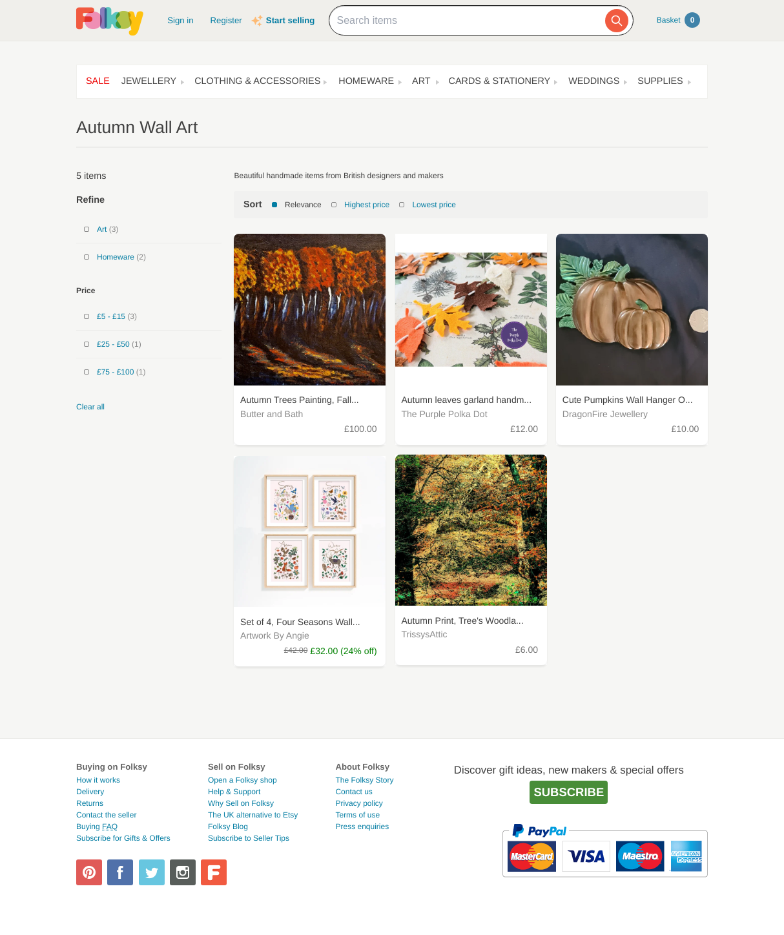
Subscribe (568, 792)
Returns (89, 803)
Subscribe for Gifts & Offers (123, 838)
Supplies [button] (660, 81)
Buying (97, 826)
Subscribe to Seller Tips (248, 838)
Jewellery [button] (148, 81)
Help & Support (234, 791)
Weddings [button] (593, 81)
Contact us (353, 791)
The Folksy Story (364, 780)
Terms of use (357, 814)
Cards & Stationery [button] (500, 81)
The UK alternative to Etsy (253, 814)
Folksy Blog (228, 826)
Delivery (90, 791)
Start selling (290, 20)
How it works (98, 780)
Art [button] (421, 81)
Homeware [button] (366, 81)
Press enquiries (362, 826)
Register (226, 20)
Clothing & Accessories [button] (257, 81)
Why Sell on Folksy (241, 803)
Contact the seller (106, 814)
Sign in (180, 20)
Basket (678, 20)
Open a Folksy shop (242, 780)
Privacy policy (358, 803)
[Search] (616, 20)
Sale (98, 81)
